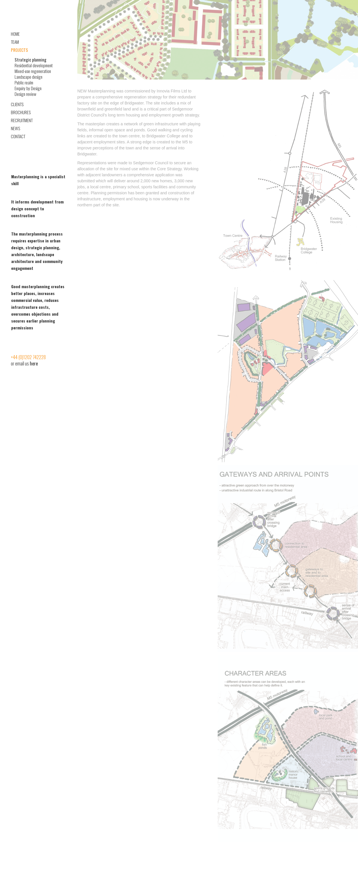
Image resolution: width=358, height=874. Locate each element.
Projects (19, 50)
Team (15, 42)
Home (15, 34)
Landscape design (28, 77)
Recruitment (22, 120)
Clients (17, 104)
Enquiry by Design (28, 88)
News (15, 128)
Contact (18, 136)
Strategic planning (30, 59)
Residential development (34, 65)
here (34, 363)
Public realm (24, 82)
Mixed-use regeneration (33, 71)
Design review (25, 94)
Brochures (21, 112)
